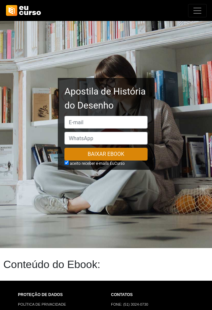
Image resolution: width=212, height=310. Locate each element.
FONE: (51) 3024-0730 (129, 304)
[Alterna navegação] (197, 10)
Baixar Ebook (106, 154)
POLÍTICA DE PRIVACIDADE (42, 304)
